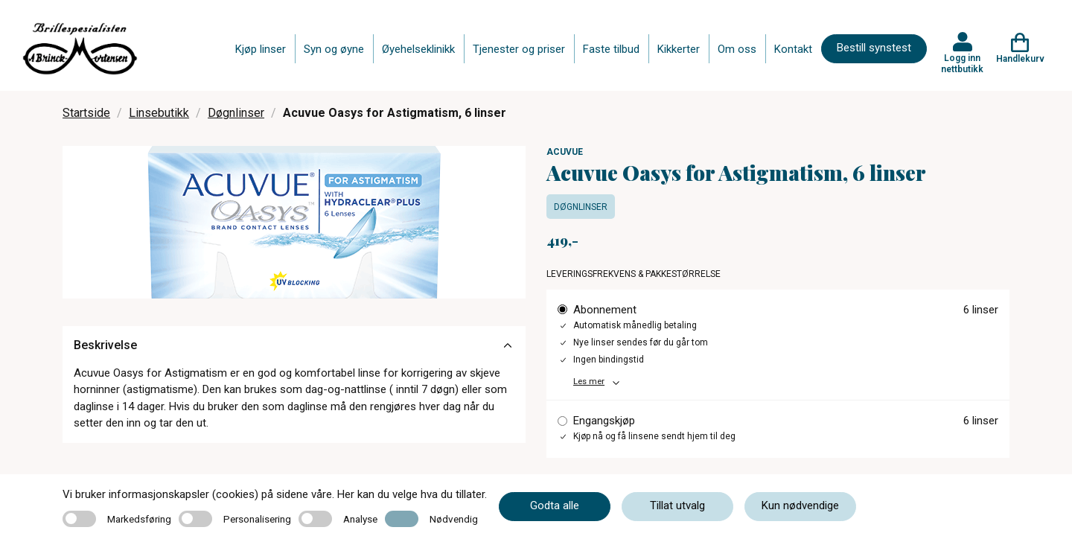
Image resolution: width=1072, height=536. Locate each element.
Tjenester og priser (519, 49)
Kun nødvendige (800, 505)
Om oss (737, 49)
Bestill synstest (874, 47)
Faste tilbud (611, 49)
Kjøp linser (260, 49)
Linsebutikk (159, 113)
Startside (86, 113)
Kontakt (793, 49)
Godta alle (554, 505)
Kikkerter (678, 49)
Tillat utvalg (677, 505)
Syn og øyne (334, 49)
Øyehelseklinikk (418, 49)
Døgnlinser (236, 113)
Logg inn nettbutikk (962, 63)
